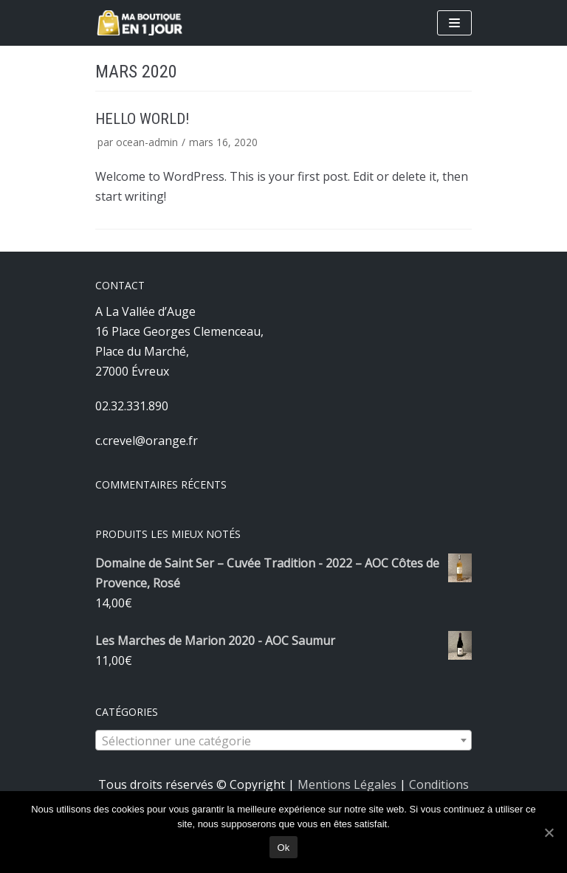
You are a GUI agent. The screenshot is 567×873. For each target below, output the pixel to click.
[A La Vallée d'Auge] (139, 22)
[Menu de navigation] (454, 22)
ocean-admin (147, 142)
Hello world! (142, 119)
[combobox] (283, 740)
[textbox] (283, 741)
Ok (283, 847)
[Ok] (548, 832)
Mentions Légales (347, 784)
